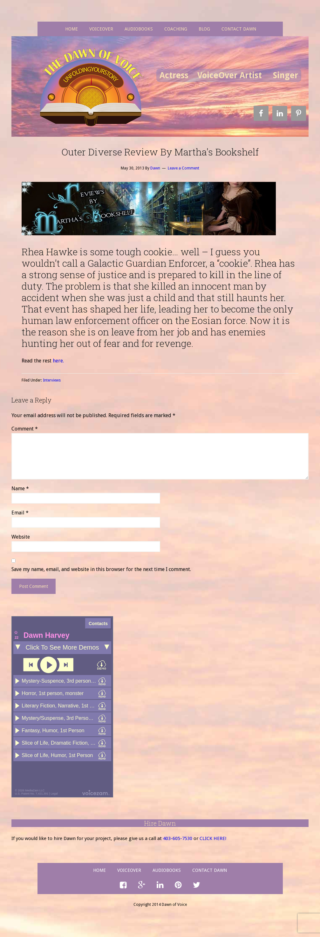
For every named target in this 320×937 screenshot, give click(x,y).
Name (20, 489)
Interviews (52, 380)
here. (58, 361)
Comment (24, 429)
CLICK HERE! (213, 838)
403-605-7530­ (177, 838)
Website (20, 537)
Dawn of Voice (93, 87)
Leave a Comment (183, 168)
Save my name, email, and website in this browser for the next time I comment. (101, 569)
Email (20, 513)
